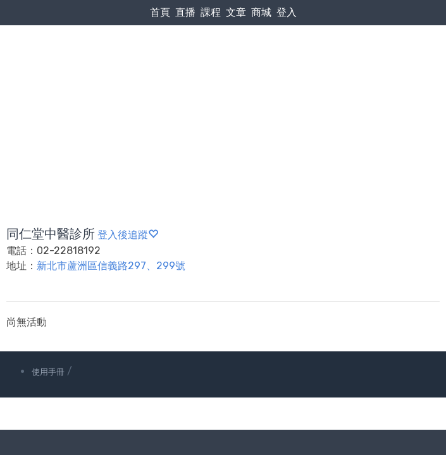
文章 (236, 12)
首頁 (160, 12)
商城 (261, 12)
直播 (185, 12)
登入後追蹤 (127, 235)
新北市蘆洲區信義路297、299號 (111, 266)
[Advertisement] (223, 95)
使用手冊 (48, 372)
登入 (286, 12)
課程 (211, 12)
